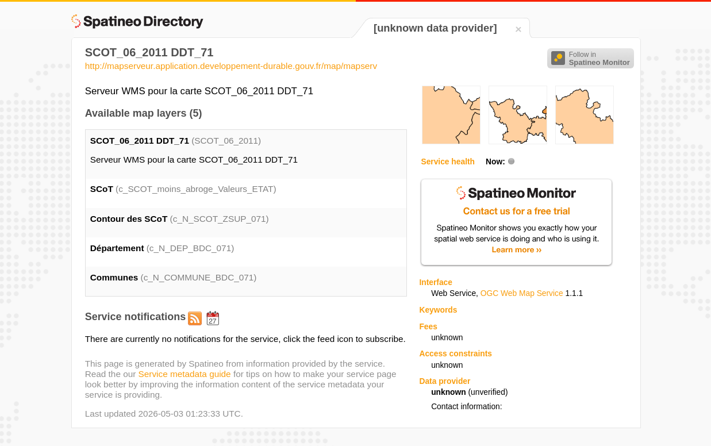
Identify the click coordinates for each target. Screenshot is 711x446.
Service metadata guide (185, 374)
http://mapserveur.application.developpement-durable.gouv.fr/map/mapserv (231, 66)
